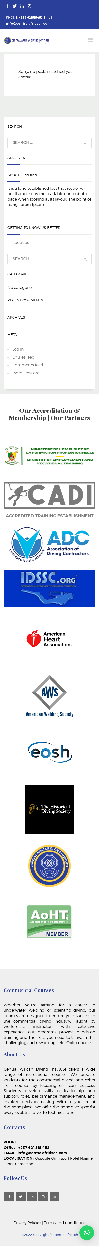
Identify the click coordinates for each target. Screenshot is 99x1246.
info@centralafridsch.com (28, 23)
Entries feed (23, 357)
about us (20, 242)
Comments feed (27, 365)
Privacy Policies (28, 1223)
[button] (86, 1232)
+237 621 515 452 (34, 1147)
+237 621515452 (31, 17)
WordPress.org (26, 373)
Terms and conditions (64, 1222)
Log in (18, 349)
